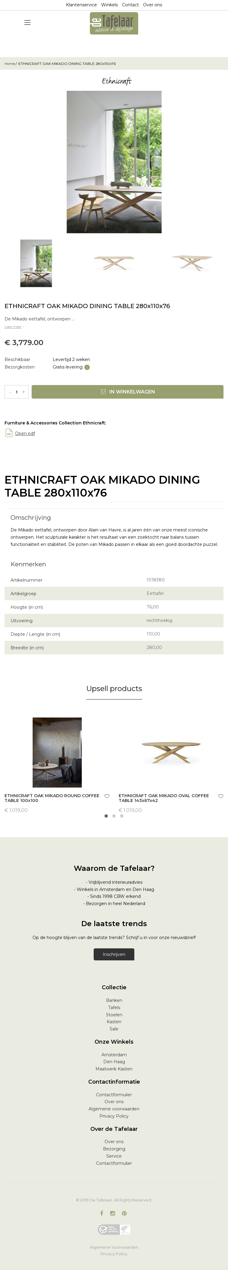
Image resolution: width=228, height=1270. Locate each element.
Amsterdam (114, 1054)
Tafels (114, 1007)
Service (114, 1156)
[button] (107, 797)
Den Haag (114, 1061)
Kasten (114, 1021)
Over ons (152, 5)
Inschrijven (114, 954)
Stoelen (114, 1015)
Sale (114, 1029)
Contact (130, 5)
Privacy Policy (114, 1116)
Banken (114, 1000)
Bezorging (114, 1149)
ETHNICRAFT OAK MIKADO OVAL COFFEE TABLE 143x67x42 (164, 798)
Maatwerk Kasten (114, 1069)
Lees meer (15, 326)
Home (10, 63)
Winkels (109, 5)
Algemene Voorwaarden (114, 1247)
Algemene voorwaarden (114, 1109)
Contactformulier (114, 1094)
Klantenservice (81, 5)
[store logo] (114, 23)
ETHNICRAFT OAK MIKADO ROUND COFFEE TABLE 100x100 (52, 798)
